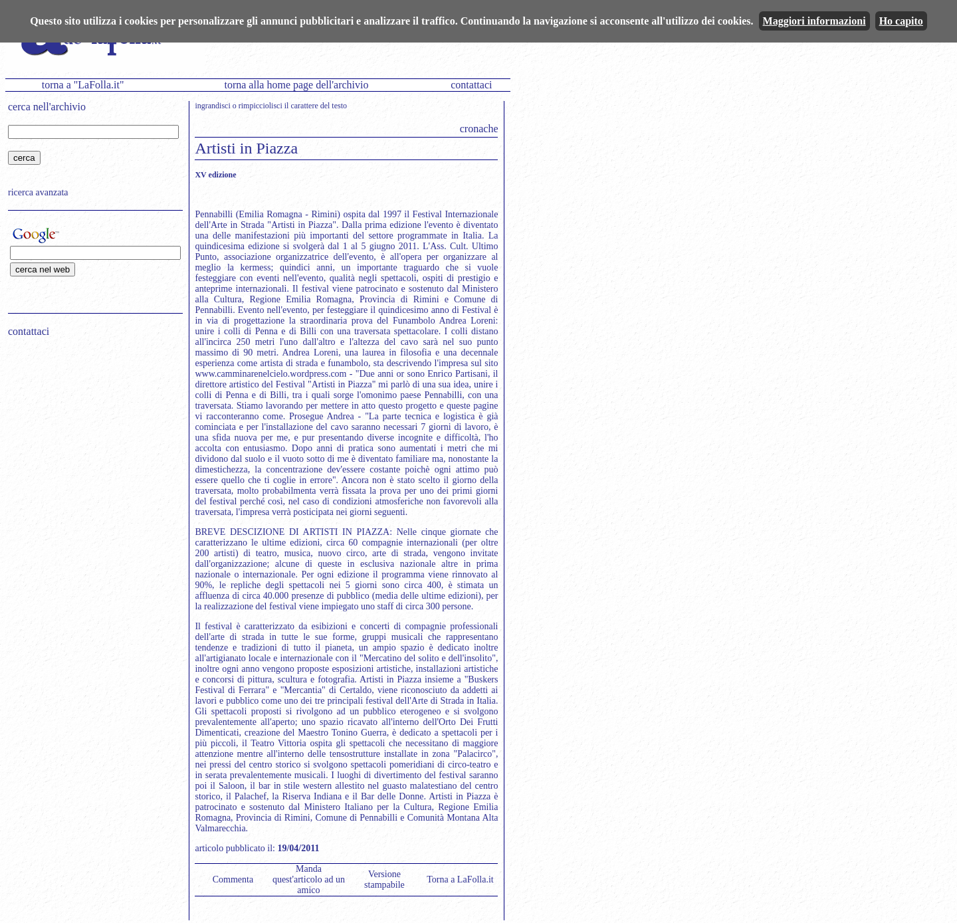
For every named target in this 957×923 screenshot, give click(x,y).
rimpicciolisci (260, 105)
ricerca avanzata (38, 192)
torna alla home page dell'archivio (296, 84)
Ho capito (901, 21)
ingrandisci (212, 105)
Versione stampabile (384, 879)
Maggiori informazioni (814, 21)
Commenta (233, 879)
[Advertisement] (91, 433)
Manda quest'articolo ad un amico (308, 879)
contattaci (471, 84)
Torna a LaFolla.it (460, 879)
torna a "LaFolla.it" (83, 84)
